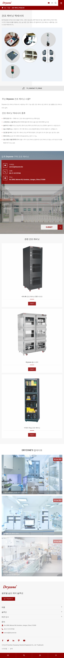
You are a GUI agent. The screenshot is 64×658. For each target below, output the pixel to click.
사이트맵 (4, 648)
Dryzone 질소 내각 (32, 363)
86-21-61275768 (14, 173)
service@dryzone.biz (15, 167)
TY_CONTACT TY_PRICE (32, 89)
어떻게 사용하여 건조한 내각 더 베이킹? (15, 493)
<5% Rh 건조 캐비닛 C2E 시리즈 (32, 298)
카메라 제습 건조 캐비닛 (32, 429)
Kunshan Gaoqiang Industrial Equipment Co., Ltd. (21, 645)
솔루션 (4, 612)
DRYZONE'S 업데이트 (32, 449)
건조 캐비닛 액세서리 (18, 8)
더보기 (32, 305)
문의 (3, 622)
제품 (8, 8)
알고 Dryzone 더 (8, 599)
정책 (11, 648)
